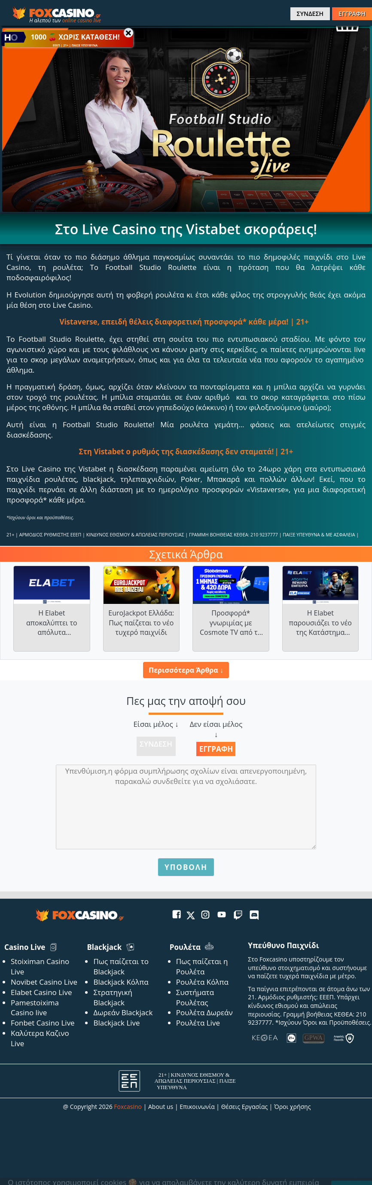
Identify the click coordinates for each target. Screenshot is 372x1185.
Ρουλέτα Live (198, 1023)
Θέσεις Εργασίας (244, 1106)
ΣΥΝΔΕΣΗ (310, 13)
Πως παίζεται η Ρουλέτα (202, 966)
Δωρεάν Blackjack (122, 1012)
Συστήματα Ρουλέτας (195, 997)
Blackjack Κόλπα (120, 982)
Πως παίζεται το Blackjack (121, 966)
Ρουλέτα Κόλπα (202, 982)
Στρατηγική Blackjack (112, 997)
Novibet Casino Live (44, 982)
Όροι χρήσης (292, 1106)
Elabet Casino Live (41, 992)
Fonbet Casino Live (43, 1023)
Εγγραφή (216, 749)
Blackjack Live (116, 1023)
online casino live (81, 20)
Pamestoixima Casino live (35, 1008)
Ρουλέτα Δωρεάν (204, 1012)
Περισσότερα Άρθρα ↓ (186, 670)
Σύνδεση (156, 744)
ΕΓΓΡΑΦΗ (352, 13)
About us (160, 1106)
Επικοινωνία (197, 1106)
